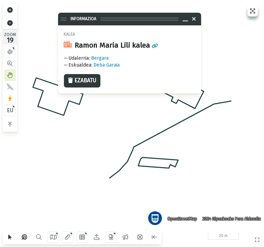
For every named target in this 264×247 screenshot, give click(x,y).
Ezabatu (82, 80)
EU (10, 110)
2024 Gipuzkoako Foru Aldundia (230, 217)
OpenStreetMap (181, 217)
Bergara (100, 58)
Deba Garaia (107, 65)
